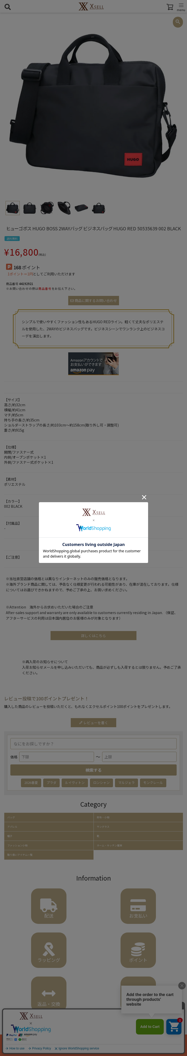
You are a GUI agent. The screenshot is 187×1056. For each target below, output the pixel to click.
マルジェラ (126, 782)
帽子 (9, 836)
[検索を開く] (8, 7)
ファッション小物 (17, 845)
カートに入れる (93, 1045)
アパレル (12, 826)
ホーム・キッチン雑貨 (109, 845)
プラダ (51, 782)
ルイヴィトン (75, 782)
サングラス (103, 826)
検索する (93, 770)
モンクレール (153, 782)
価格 (13, 756)
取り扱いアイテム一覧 (20, 855)
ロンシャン (101, 782)
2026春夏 (31, 782)
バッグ (11, 817)
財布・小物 (103, 817)
